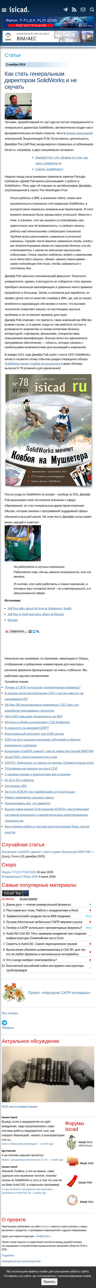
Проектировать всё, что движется (27, 803)
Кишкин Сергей (9, 1117)
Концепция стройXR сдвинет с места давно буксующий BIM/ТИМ (49, 751)
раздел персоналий (79, 133)
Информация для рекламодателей (21, 1261)
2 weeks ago (46, 1143)
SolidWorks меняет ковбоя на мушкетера (32, 363)
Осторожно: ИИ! (16, 786)
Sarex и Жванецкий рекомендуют (20, 1143)
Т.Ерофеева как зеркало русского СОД (31, 768)
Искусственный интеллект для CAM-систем (34, 734)
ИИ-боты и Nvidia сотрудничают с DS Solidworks (37, 722)
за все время (28, 898)
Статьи (13, 55)
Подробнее (8, 1255)
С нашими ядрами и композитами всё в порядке (38, 774)
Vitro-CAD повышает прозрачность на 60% (34, 716)
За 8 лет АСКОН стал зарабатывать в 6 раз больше (40, 791)
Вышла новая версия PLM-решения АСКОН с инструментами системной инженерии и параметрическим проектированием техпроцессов (47, 814)
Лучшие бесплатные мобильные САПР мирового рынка (44, 922)
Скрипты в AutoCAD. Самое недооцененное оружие (41, 944)
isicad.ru (45, 1226)
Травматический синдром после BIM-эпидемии (38, 916)
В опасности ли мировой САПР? (27, 728)
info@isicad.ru (43, 1236)
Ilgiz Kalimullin (9, 1151)
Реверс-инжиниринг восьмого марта (29, 797)
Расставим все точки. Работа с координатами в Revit (42, 910)
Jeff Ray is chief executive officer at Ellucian (36, 614)
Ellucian (13, 620)
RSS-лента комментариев (19, 1106)
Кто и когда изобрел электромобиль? (31, 960)
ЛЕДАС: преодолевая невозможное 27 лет (25, 1159)
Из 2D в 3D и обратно (19, 780)
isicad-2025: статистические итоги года (31, 757)
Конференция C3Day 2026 (20, 876)
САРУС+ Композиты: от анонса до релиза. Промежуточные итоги (49, 763)
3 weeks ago (39, 1192)
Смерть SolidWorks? (49, 169)
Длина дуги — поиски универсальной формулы (38, 904)
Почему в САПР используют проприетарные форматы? (42, 687)
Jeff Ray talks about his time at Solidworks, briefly (39, 608)
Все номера (10, 1013)
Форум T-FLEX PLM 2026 (19, 872)
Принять (49, 1281)
